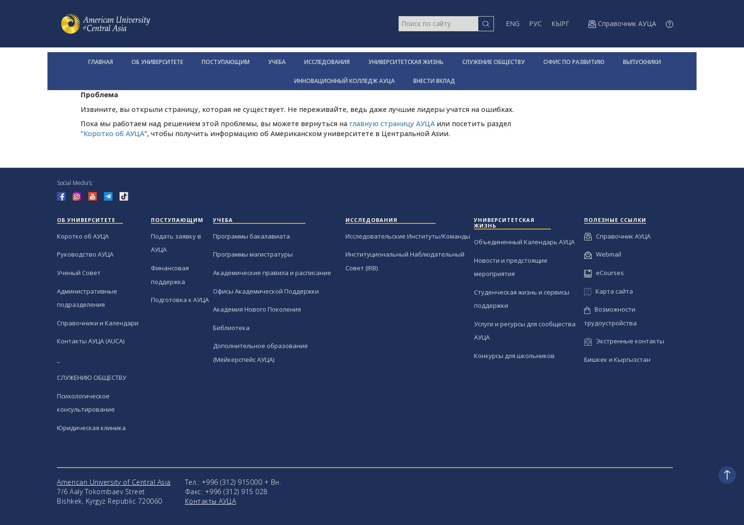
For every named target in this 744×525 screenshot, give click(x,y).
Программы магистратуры (253, 254)
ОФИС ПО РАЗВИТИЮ (573, 62)
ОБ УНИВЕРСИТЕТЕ (157, 62)
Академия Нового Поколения (257, 309)
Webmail (602, 254)
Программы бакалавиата (251, 236)
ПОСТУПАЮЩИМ (226, 62)
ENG (513, 23)
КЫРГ (560, 23)
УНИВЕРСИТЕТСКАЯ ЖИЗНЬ (406, 62)
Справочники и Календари (98, 323)
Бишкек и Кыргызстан (617, 359)
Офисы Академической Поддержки (266, 291)
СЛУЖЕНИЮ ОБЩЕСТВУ (91, 377)
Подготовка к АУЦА (180, 299)
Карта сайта (608, 291)
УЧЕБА (277, 62)
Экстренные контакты (624, 341)
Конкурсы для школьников (514, 355)
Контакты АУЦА (210, 501)
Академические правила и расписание (272, 272)
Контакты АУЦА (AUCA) (90, 341)
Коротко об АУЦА (114, 133)
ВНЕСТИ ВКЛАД (434, 81)
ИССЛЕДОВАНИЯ (327, 62)
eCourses (604, 272)
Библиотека (231, 327)
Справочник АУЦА (617, 236)
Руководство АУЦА (85, 254)
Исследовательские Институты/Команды (407, 236)
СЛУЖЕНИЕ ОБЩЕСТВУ (493, 62)
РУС (535, 23)
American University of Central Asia (114, 482)
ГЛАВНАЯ (100, 62)
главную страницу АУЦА (392, 123)
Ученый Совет (79, 272)
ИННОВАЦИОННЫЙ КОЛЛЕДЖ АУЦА (344, 81)
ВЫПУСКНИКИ (642, 62)
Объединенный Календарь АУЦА (524, 242)
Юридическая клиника (91, 428)
